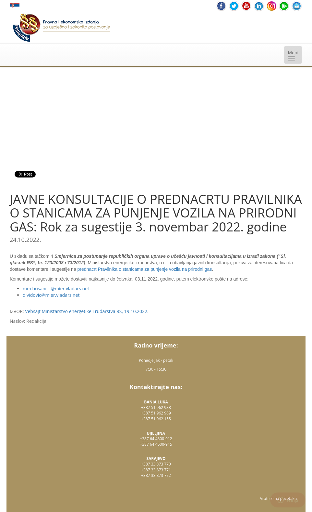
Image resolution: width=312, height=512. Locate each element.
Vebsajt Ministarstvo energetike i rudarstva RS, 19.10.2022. (87, 311)
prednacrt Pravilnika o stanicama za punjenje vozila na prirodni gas (145, 269)
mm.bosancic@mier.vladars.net (56, 288)
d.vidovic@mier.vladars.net (51, 295)
